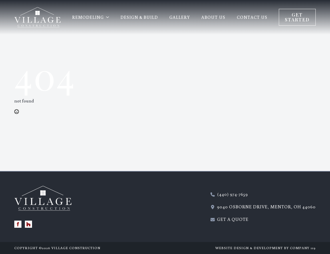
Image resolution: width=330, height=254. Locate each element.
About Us (213, 17)
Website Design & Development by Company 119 (265, 248)
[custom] (28, 224)
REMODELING (88, 17)
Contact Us (252, 17)
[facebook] (17, 224)
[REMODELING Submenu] (109, 17)
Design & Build (139, 17)
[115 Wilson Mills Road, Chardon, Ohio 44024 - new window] (263, 207)
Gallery (179, 17)
